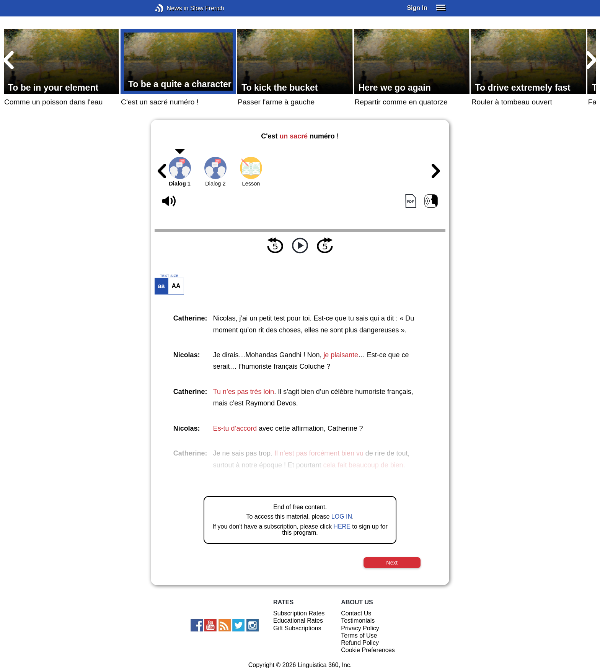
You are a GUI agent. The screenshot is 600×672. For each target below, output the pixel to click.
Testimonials (358, 620)
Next (392, 563)
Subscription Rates (298, 613)
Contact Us (356, 613)
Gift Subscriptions (297, 628)
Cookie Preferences (368, 650)
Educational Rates (298, 620)
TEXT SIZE (169, 276)
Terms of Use (359, 635)
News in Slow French (171, 8)
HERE (341, 526)
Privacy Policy (360, 628)
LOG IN (341, 516)
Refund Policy (360, 642)
